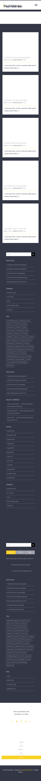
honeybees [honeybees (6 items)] (9, 333)
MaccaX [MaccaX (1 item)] (9, 340)
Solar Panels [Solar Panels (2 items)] (23, 353)
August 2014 (10, 448)
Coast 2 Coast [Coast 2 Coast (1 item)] (10, 327)
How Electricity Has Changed (15, 186)
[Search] (33, 254)
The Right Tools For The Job (15, 229)
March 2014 (10, 452)
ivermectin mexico (12, 411)
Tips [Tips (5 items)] (8, 362)
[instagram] (21, 721)
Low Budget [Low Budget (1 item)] (31, 337)
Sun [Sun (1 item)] (21, 356)
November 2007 (11, 473)
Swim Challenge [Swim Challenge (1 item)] (20, 359)
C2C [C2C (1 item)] (13, 324)
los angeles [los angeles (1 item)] (23, 337)
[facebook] (12, 721)
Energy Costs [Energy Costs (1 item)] (10, 330)
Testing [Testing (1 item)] (28, 359)
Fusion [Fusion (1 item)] (26, 330)
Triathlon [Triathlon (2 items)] (13, 362)
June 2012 (10, 461)
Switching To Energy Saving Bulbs (17, 57)
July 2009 (9, 465)
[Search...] (18, 254)
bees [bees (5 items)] (28, 321)
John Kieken (9, 60)
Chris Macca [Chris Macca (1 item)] (23, 324)
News (25, 60)
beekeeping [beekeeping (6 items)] (22, 321)
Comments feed (11, 684)
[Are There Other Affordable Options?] (8, 572)
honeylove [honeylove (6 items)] (17, 333)
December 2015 (11, 435)
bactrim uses (10, 417)
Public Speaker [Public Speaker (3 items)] (10, 349)
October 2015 (11, 439)
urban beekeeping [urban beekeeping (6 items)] (22, 362)
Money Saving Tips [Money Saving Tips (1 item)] (26, 340)
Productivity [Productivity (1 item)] (30, 346)
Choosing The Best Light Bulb (16, 100)
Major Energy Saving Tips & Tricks (16, 282)
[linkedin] (26, 721)
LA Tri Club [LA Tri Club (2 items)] (24, 333)
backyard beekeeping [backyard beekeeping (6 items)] (12, 321)
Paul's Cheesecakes (12, 305)
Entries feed (10, 680)
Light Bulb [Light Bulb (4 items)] (9, 337)
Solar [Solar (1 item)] (16, 353)
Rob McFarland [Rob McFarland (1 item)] (20, 349)
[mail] (30, 721)
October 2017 (11, 431)
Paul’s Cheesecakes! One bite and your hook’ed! (19, 558)
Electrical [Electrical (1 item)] (18, 327)
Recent (20, 552)
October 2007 (11, 478)
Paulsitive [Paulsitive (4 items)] (27, 343)
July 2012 (9, 456)
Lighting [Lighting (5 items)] (16, 337)
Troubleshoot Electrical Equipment (17, 265)
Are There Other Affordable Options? (17, 277)
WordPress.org (11, 688)
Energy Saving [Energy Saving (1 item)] (19, 330)
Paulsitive (10, 310)
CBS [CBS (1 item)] (17, 324)
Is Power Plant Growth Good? (16, 143)
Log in (9, 676)
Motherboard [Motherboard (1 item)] (10, 343)
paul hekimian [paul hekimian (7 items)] (19, 343)
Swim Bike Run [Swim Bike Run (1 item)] (10, 359)
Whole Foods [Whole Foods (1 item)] (10, 366)
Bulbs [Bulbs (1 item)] (8, 324)
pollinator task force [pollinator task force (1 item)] (20, 346)
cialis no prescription (13, 404)
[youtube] (17, 721)
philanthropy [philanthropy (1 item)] (10, 346)
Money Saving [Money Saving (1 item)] (16, 340)
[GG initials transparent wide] (21, 731)
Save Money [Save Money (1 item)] (10, 353)
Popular (11, 552)
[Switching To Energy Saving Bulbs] (8, 566)
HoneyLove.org (11, 292)
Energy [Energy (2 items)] (24, 327)
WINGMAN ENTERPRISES (27, 770)
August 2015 (10, 443)
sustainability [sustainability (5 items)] (28, 356)
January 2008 (11, 469)
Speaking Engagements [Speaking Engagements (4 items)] (12, 356)
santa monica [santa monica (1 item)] (29, 349)
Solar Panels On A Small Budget (16, 273)
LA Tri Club (10, 297)
